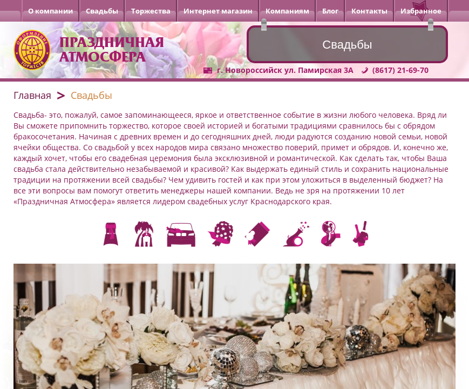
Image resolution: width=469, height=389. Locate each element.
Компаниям (287, 11)
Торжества (151, 11)
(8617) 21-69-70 (400, 70)
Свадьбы (102, 11)
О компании (50, 11)
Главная (32, 95)
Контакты (369, 11)
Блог (330, 11)
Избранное (420, 11)
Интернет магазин (218, 11)
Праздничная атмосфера (111, 49)
